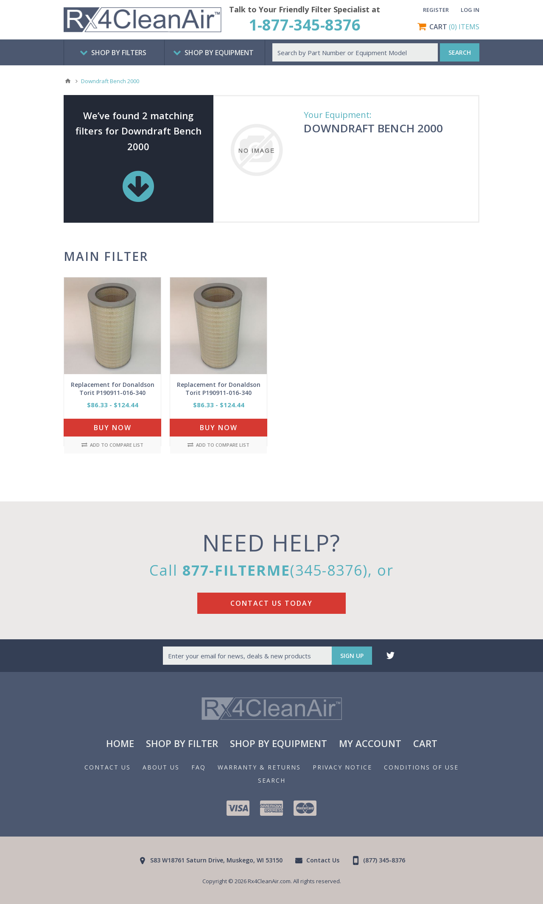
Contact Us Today (271, 603)
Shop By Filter (182, 743)
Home (120, 743)
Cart (425, 743)
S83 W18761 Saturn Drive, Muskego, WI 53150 (216, 860)
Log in (470, 10)
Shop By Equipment (278, 743)
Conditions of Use (421, 767)
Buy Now (113, 427)
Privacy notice (342, 767)
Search (271, 780)
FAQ (198, 767)
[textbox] (355, 52)
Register (436, 10)
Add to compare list (112, 445)
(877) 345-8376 (384, 860)
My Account (370, 743)
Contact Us (107, 767)
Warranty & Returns (259, 767)
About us (161, 767)
